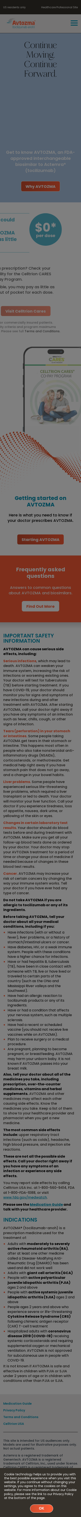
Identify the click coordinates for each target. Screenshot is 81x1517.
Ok (41, 1508)
